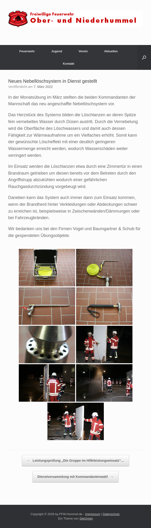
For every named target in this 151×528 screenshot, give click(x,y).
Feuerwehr (27, 51)
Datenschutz (111, 514)
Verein (83, 51)
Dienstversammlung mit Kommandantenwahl (75, 476)
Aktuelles (111, 51)
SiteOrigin (86, 518)
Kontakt (68, 63)
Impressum (92, 514)
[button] (144, 57)
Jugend (56, 51)
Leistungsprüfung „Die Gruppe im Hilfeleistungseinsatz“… (75, 460)
